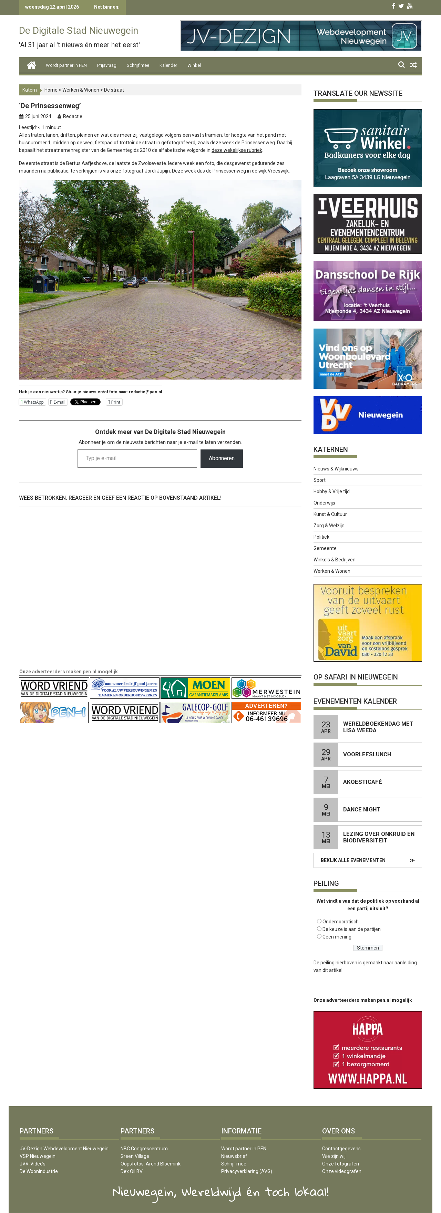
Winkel (194, 65)
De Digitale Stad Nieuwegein (78, 30)
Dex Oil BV (132, 1171)
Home (51, 90)
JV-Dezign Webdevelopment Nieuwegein (64, 1148)
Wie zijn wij (334, 1156)
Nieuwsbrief (234, 1156)
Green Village (135, 1156)
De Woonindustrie (39, 1171)
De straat (114, 90)
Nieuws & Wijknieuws (336, 468)
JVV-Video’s (32, 1164)
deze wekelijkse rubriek (237, 150)
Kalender (168, 65)
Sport (320, 480)
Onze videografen (341, 1171)
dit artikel (332, 970)
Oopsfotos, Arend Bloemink (151, 1164)
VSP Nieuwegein (37, 1156)
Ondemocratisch (340, 921)
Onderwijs (324, 503)
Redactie (72, 116)
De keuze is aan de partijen (351, 929)
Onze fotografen (340, 1164)
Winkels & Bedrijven (335, 559)
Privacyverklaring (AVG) (246, 1171)
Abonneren (222, 458)
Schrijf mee (138, 65)
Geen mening (336, 937)
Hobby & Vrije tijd (332, 491)
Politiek (321, 537)
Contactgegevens (341, 1148)
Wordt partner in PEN (66, 65)
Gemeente (325, 548)
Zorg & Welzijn (329, 525)
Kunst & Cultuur (330, 514)
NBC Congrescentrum (144, 1148)
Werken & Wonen (80, 90)
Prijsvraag (106, 65)
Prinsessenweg (229, 171)
